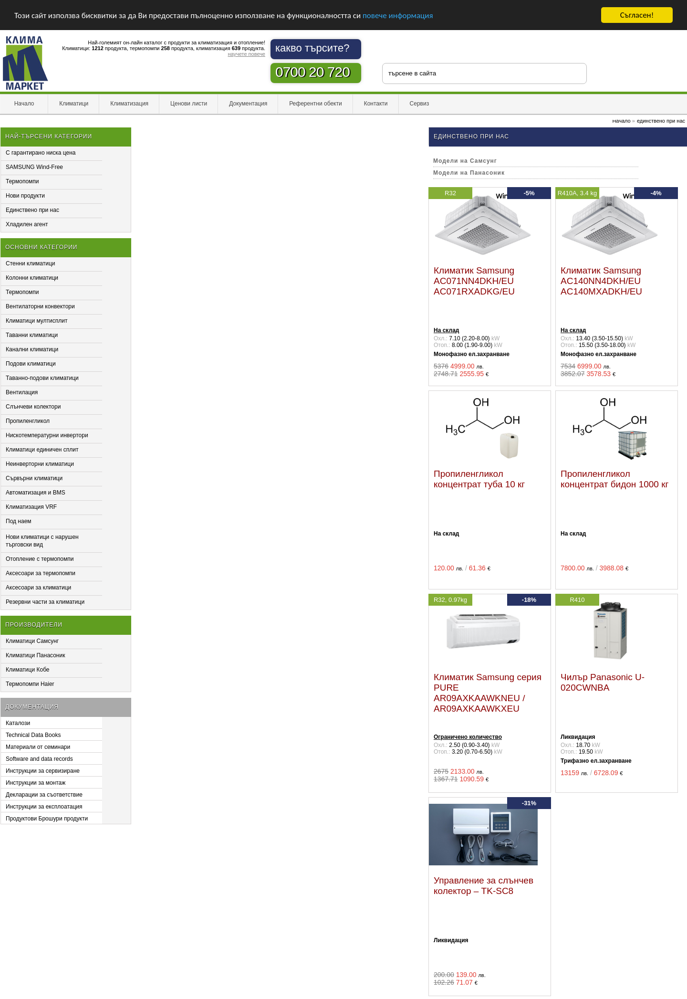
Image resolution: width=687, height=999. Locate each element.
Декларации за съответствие (44, 794)
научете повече (246, 54)
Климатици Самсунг (32, 641)
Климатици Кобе (28, 669)
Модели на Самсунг (465, 161)
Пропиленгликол (28, 421)
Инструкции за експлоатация (44, 806)
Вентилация (22, 392)
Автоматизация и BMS (35, 492)
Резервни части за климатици (45, 602)
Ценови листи (188, 103)
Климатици (73, 103)
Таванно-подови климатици (42, 378)
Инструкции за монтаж (35, 782)
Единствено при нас (32, 210)
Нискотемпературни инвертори (47, 435)
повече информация (398, 16)
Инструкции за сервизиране (43, 771)
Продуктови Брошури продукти (47, 818)
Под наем (18, 521)
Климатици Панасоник (35, 655)
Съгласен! (637, 15)
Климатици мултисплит (37, 320)
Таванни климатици (32, 335)
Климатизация (129, 103)
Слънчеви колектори (33, 406)
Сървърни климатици (34, 478)
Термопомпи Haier (30, 684)
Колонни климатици (32, 277)
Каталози (18, 723)
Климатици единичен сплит (42, 449)
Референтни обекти (315, 103)
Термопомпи (22, 181)
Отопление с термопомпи (39, 559)
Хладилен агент (27, 224)
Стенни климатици (30, 263)
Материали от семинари (38, 747)
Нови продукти (25, 195)
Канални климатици (32, 349)
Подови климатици (31, 363)
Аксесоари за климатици (38, 587)
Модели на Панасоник (469, 172)
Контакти (376, 103)
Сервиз (419, 103)
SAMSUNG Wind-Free (34, 167)
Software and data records (39, 759)
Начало (24, 103)
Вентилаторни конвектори (40, 306)
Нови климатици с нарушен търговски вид (42, 541)
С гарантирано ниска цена (41, 152)
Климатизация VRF (31, 507)
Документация (248, 103)
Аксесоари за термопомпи (40, 573)
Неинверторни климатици (40, 464)
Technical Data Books (33, 735)
